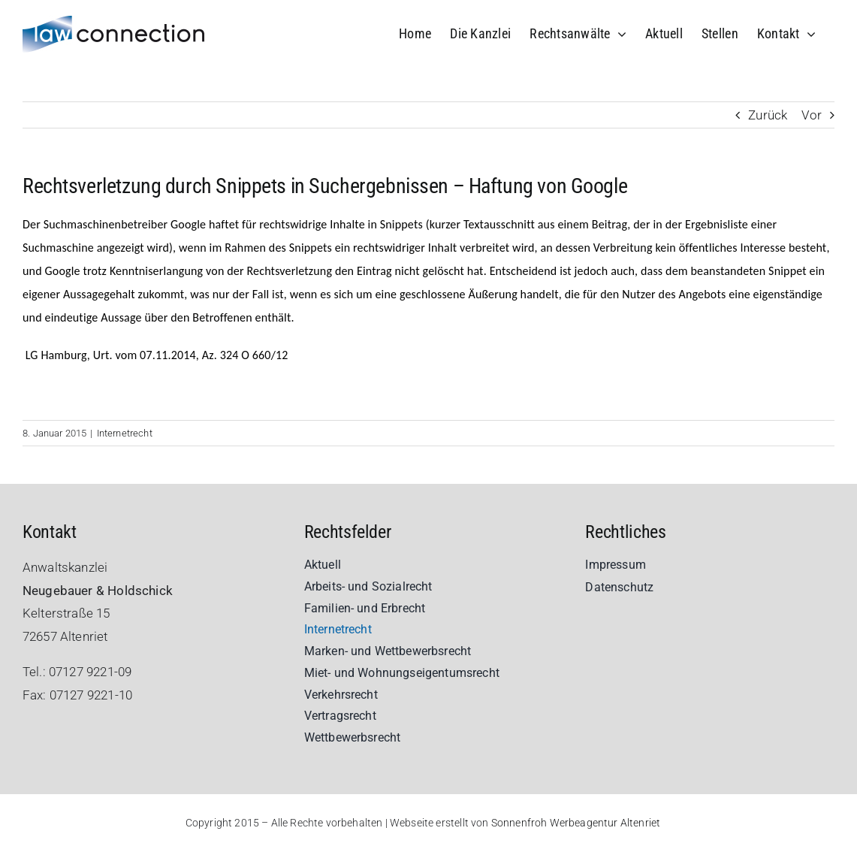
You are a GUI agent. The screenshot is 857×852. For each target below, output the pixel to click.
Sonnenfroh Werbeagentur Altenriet (576, 823)
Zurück (767, 114)
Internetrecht (124, 433)
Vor (811, 114)
